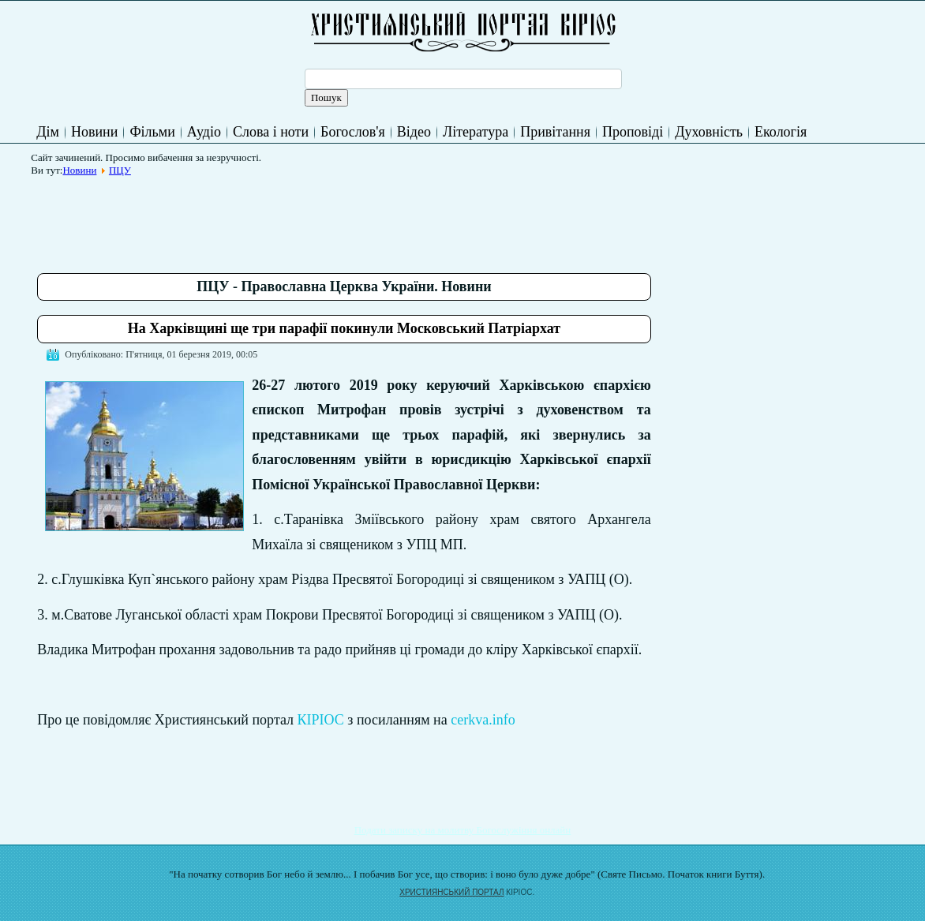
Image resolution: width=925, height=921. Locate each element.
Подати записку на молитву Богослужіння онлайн (462, 830)
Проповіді (632, 132)
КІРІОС (321, 720)
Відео (414, 132)
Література (475, 132)
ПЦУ (120, 170)
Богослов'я (352, 132)
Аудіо (204, 132)
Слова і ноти (271, 132)
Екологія (781, 132)
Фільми (151, 132)
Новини (94, 132)
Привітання (555, 132)
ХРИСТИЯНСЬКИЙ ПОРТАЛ (451, 892)
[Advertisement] (324, 218)
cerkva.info (483, 720)
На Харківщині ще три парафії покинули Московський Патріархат (344, 328)
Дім (47, 132)
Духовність (709, 132)
